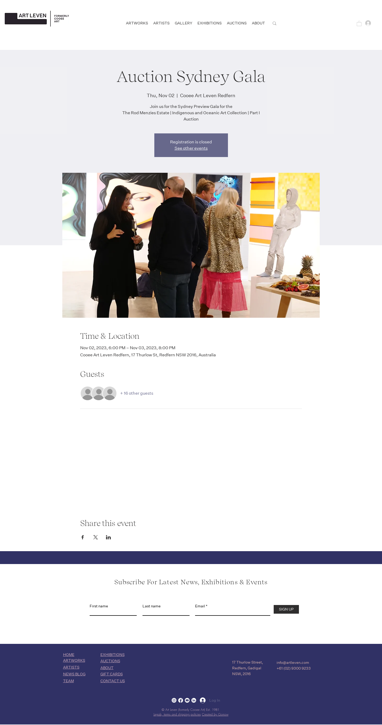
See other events (191, 148)
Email (200, 606)
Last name (151, 606)
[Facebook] (180, 700)
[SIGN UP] (286, 609)
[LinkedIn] (193, 700)
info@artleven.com (293, 662)
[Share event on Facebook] (82, 537)
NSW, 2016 (241, 673)
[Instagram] (174, 700)
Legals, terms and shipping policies (177, 714)
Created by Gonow (215, 714)
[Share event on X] (95, 537)
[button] (359, 23)
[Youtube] (187, 700)
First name (99, 606)
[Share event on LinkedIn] (108, 537)
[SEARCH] (296, 23)
